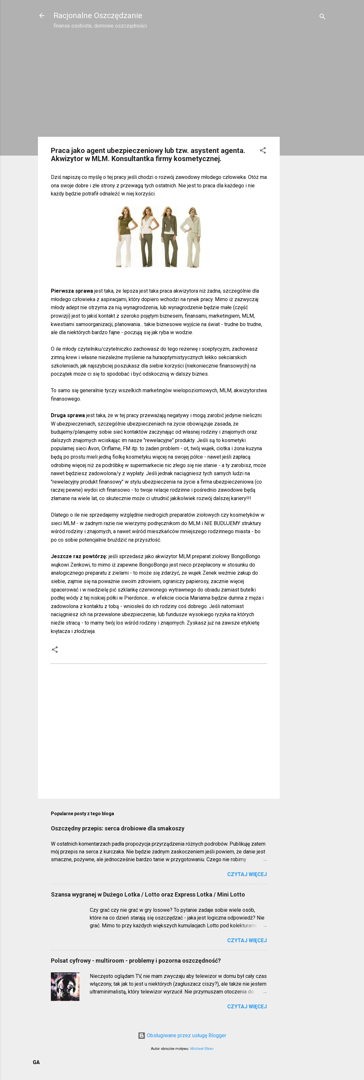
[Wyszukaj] (322, 18)
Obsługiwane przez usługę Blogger (182, 1035)
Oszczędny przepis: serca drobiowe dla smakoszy (117, 828)
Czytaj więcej (247, 874)
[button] (263, 152)
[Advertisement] (305, 138)
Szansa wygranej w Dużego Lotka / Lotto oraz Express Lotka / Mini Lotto (148, 894)
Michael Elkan (202, 1049)
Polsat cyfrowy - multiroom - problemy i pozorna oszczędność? (136, 960)
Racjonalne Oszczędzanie (97, 15)
